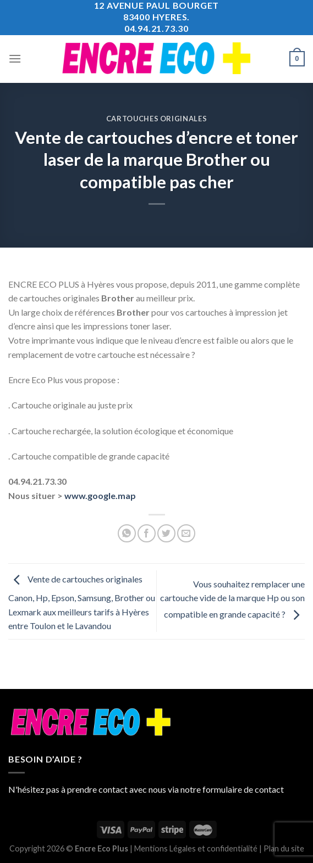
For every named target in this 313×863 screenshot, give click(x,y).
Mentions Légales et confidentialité (195, 848)
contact (269, 789)
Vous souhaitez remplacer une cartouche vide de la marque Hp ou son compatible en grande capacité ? (232, 599)
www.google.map (100, 495)
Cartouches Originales (156, 118)
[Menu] (14, 58)
